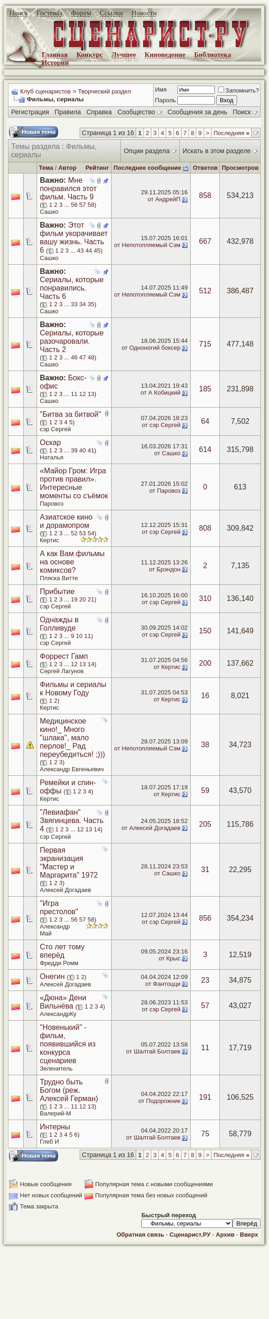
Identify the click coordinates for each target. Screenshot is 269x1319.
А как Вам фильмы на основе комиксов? (72, 562)
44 (88, 250)
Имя (161, 89)
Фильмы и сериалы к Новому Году (73, 689)
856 (205, 918)
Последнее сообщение (147, 167)
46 (74, 357)
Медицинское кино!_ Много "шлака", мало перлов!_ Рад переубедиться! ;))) (72, 737)
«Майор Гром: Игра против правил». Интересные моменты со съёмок (74, 483)
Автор (67, 167)
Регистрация (30, 112)
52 (74, 533)
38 (205, 745)
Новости (143, 13)
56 (74, 204)
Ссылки (111, 13)
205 (205, 824)
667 (205, 241)
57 (82, 204)
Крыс (173, 958)
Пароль (165, 100)
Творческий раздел (104, 91)
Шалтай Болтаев (157, 1051)
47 (82, 357)
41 (91, 450)
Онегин (52, 976)
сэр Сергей (55, 429)
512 (205, 291)
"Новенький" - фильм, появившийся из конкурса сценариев (67, 1044)
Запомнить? (238, 90)
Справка (99, 112)
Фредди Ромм (59, 963)
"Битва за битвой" (70, 414)
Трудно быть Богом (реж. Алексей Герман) (69, 1090)
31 (205, 869)
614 (205, 449)
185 (205, 389)
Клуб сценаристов (45, 91)
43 (80, 250)
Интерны (55, 1127)
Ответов (205, 167)
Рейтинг (97, 167)
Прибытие (57, 591)
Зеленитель (56, 1068)
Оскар (50, 442)
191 (205, 1097)
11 (74, 393)
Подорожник (163, 1100)
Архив (225, 1234)
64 (205, 421)
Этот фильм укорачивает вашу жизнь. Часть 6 (74, 237)
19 (74, 599)
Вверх (249, 1234)
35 (91, 304)
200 (205, 663)
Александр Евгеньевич (72, 769)
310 (205, 598)
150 (205, 631)
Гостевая (50, 13)
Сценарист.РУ (189, 1234)
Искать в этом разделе (216, 151)
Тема (46, 167)
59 (205, 790)
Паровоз (51, 503)
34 (82, 304)
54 (91, 533)
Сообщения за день (197, 112)
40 (82, 450)
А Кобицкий (164, 392)
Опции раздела (146, 151)
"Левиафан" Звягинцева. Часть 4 (71, 820)
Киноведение (164, 54)
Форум (81, 13)
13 (91, 393)
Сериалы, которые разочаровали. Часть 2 (72, 341)
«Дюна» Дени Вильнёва (63, 1002)
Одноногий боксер (155, 347)
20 (82, 599)
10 (79, 635)
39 (74, 450)
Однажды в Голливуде (59, 624)
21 (91, 599)
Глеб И (49, 1141)
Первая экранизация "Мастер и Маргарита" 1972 (69, 862)
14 (91, 664)
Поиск (18, 13)
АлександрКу (58, 1013)
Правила (68, 112)
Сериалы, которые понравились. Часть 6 (72, 288)
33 (74, 304)
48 (91, 357)
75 (205, 1134)
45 (97, 250)
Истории (55, 62)
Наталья (51, 457)
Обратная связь (140, 1234)
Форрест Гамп (64, 656)
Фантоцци (166, 983)
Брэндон (168, 569)
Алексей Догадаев (155, 827)
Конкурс (89, 54)
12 (82, 393)
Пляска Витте (59, 578)
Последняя (231, 133)
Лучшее (124, 54)
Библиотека (212, 54)
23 (205, 980)
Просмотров (240, 167)
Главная (55, 54)
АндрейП (168, 199)
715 (205, 344)
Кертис (49, 540)
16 (205, 696)
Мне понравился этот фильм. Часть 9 (68, 188)
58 (91, 204)
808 (205, 528)
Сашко (49, 211)
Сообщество (140, 112)
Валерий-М (55, 1113)
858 (205, 195)
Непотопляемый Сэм (151, 245)
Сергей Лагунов (62, 671)
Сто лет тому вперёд (62, 951)
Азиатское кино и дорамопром (66, 521)
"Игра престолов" (59, 907)
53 (82, 533)
